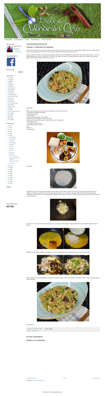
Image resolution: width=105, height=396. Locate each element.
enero (10, 163)
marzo (10, 152)
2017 (9, 171)
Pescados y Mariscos (12, 111)
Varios (9, 118)
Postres (9, 113)
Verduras (10, 119)
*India (9, 83)
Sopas (9, 116)
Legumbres (10, 106)
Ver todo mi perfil (17, 51)
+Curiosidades (11, 94)
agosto (10, 144)
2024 (9, 129)
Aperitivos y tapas (12, 96)
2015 (9, 175)
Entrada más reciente (31, 378)
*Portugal (10, 91)
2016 (9, 173)
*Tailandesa (10, 93)
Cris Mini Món (18, 46)
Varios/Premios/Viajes (46, 39)
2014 (9, 177)
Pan (9, 108)
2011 (9, 183)
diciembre (11, 137)
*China (9, 78)
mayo (10, 148)
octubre (11, 140)
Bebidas (9, 99)
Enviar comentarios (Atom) (38, 380)
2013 (9, 179)
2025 (9, 127)
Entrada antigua (96, 378)
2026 (9, 125)
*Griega (9, 81)
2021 (9, 135)
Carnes (9, 101)
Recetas (27, 39)
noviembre (11, 139)
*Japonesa (33, 330)
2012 (9, 181)
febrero (11, 154)
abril (10, 150)
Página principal (8, 39)
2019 (9, 167)
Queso (9, 114)
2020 (9, 165)
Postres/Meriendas (35, 39)
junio (10, 146)
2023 (9, 131)
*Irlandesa (10, 84)
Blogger (60, 392)
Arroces (37, 330)
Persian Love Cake (13, 156)
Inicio (64, 378)
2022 (9, 133)
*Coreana (10, 79)
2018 (9, 169)
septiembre (11, 142)
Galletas (9, 104)
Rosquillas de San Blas (14, 161)
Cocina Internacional (18, 39)
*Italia (9, 86)
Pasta (9, 109)
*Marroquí (10, 89)
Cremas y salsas (11, 103)
